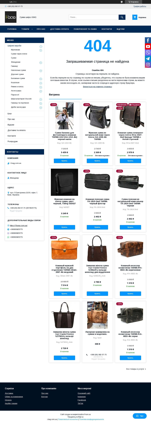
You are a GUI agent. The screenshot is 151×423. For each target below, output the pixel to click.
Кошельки (15, 82)
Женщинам (15, 62)
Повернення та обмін (85, 29)
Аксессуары (16, 91)
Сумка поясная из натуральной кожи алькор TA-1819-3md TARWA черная (130, 202)
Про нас (41, 29)
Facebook (82, 400)
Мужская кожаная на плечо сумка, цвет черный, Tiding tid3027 (64, 201)
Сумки (13, 58)
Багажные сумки (18, 78)
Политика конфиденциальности (91, 419)
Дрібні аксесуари (18, 107)
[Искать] (122, 17)
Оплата (8, 400)
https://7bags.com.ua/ (18, 226)
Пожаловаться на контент (68, 419)
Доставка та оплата (16, 130)
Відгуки (120, 29)
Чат (139, 416)
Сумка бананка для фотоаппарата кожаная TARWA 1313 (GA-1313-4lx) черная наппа (64, 136)
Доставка (9, 393)
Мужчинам (15, 50)
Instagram (82, 397)
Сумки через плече (19, 54)
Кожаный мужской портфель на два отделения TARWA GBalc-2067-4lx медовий (64, 269)
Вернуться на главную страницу (97, 87)
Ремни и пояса (17, 87)
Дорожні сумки (17, 74)
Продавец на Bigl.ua (75, 417)
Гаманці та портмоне (20, 103)
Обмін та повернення (14, 397)
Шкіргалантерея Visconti (21, 99)
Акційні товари (11, 403)
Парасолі (15, 95)
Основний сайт (84, 393)
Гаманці (14, 66)
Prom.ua (87, 414)
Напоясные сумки (18, 70)
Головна (11, 29)
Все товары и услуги (135, 369)
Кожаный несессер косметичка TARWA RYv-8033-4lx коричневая (130, 268)
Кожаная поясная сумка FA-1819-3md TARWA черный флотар (97, 201)
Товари (25, 29)
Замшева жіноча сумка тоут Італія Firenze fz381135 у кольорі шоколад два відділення (97, 269)
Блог (10, 114)
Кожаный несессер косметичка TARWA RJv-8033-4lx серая (130, 334)
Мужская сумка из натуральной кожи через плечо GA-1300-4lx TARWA (97, 136)
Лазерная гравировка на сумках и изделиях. (97, 333)
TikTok (80, 403)
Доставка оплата (59, 29)
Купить (64, 161)
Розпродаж (13, 141)
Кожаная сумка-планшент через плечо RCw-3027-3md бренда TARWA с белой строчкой (130, 136)
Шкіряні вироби (14, 46)
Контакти (107, 29)
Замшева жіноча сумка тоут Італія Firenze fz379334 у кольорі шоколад (64, 335)
